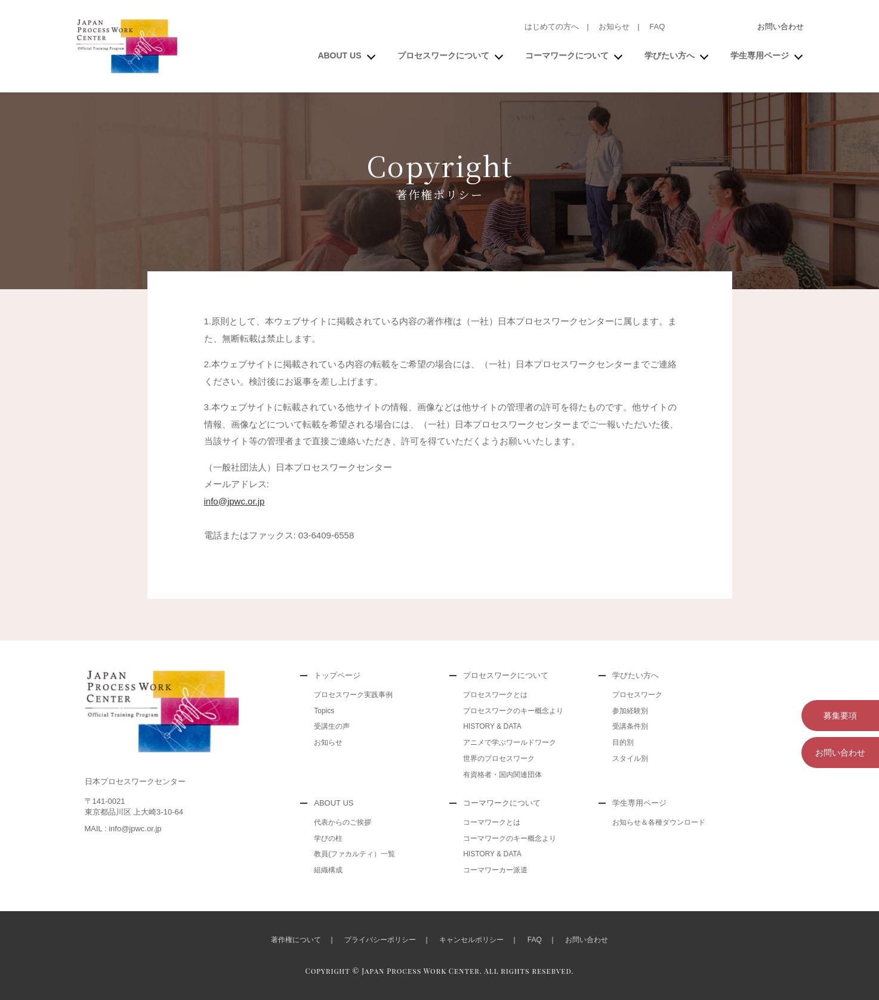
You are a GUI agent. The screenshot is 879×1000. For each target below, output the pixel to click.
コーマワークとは (491, 822)
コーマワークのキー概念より (509, 838)
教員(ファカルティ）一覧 (354, 854)
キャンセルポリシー (471, 940)
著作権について (296, 940)
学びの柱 (328, 838)
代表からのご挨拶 (342, 822)
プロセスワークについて (443, 55)
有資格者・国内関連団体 (502, 774)
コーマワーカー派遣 (495, 870)
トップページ (337, 675)
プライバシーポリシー (380, 940)
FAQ (657, 26)
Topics (324, 711)
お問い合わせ (780, 26)
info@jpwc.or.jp (234, 501)
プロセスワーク (637, 695)
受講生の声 (332, 726)
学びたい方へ (669, 55)
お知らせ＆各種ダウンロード (658, 822)
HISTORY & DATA (492, 726)
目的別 (623, 742)
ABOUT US (339, 55)
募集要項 (840, 715)
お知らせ (614, 26)
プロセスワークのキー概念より (513, 711)
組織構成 (328, 870)
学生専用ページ (759, 55)
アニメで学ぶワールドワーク (509, 742)
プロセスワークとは (495, 695)
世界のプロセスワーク (499, 758)
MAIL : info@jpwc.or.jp (123, 828)
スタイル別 (630, 758)
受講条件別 (630, 726)
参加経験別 (630, 711)
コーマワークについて (567, 55)
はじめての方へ (552, 26)
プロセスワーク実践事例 (353, 695)
